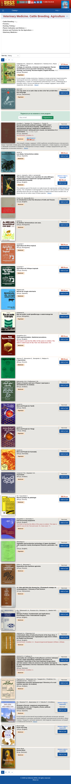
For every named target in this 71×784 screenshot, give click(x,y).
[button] (32, 2)
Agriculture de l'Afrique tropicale (27, 268)
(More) (36, 85)
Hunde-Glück (21, 750)
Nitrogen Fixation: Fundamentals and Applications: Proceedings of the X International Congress (33, 614)
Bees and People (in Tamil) (25, 406)
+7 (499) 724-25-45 (48, 2)
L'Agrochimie (21, 360)
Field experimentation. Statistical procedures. (32, 337)
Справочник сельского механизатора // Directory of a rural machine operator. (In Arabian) (36, 683)
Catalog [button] (14, 10)
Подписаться (47, 117)
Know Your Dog (22, 727)
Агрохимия (20, 474)
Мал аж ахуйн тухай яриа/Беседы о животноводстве (35, 314)
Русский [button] (22, 2)
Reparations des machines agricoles (29, 566)
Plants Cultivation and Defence (14, 28)
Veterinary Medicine (10, 32)
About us (35, 780)
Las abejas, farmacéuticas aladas (28, 154)
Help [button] (56, 10)
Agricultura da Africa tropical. (26, 245)
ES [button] (26, 2)
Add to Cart (64, 67)
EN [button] (29, 2)
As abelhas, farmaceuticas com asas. (29, 222)
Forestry (6, 24)
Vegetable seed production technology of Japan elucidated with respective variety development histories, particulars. (37, 545)
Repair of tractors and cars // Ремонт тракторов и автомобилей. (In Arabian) (33, 383)
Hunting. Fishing (9, 26)
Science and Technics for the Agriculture (17, 30)
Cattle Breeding (8, 21)
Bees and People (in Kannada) (27, 452)
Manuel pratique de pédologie (26, 497)
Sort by (4, 55)
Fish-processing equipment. (26, 520)
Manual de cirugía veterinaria (26, 291)
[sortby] (13, 55)
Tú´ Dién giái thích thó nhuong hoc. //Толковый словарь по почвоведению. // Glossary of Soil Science (36, 588)
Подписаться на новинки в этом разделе (35, 113)
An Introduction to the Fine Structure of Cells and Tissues (36, 200)
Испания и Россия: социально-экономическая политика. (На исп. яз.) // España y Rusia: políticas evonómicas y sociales (33, 707)
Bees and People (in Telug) (25, 429)
